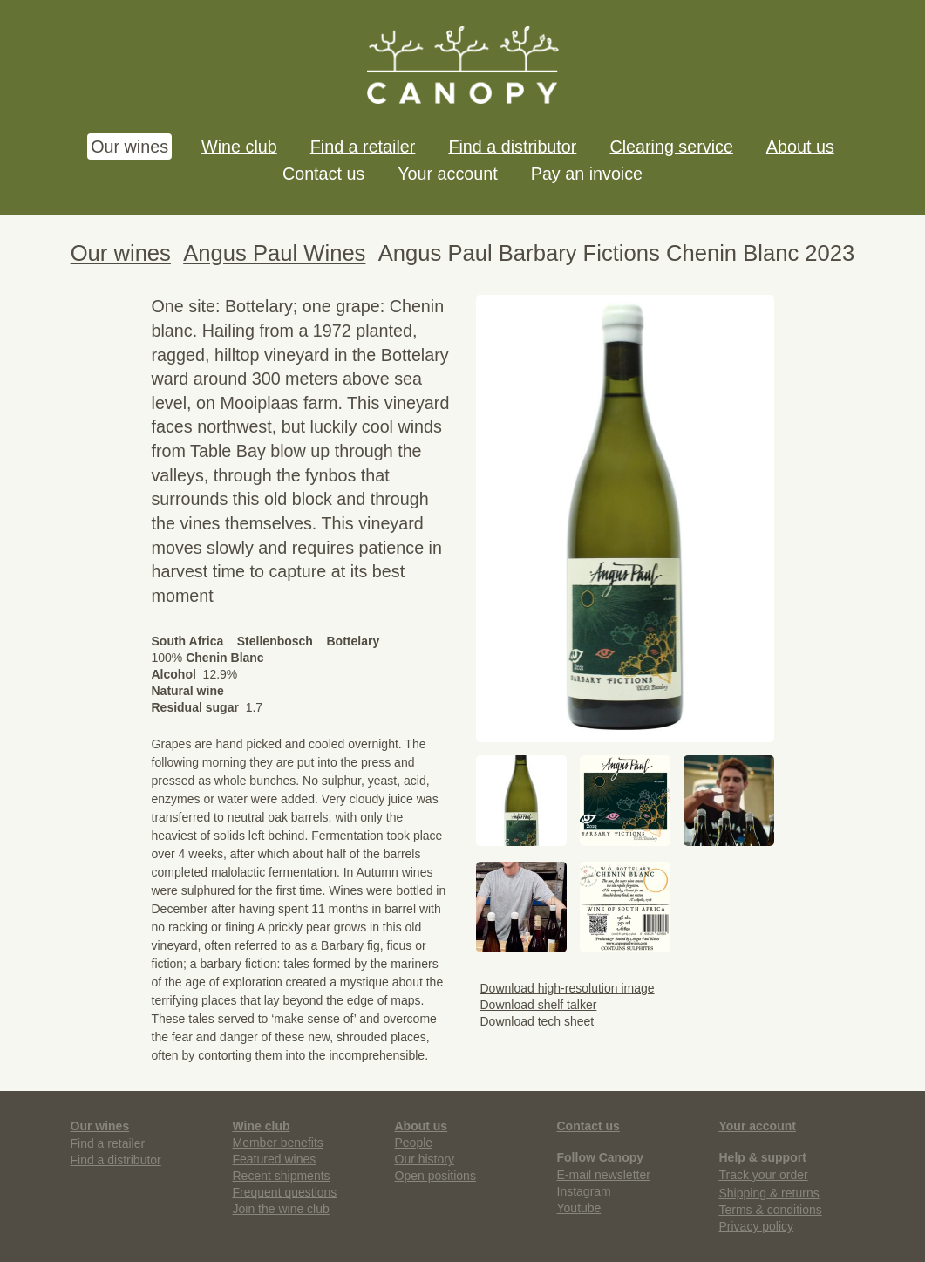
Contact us (323, 173)
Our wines (129, 146)
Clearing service (670, 146)
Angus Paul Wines (274, 253)
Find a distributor (512, 146)
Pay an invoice (587, 173)
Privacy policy (756, 1226)
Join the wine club (281, 1209)
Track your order (763, 1175)
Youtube (579, 1208)
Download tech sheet (535, 1021)
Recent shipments (281, 1176)
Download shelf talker (536, 1005)
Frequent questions (285, 1192)
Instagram (584, 1191)
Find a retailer (363, 146)
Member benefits (278, 1142)
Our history (424, 1159)
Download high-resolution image (565, 988)
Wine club (239, 146)
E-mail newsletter (603, 1175)
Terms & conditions (770, 1210)
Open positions (435, 1176)
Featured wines (274, 1159)
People (414, 1142)
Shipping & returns (769, 1193)
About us (800, 146)
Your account (447, 173)
